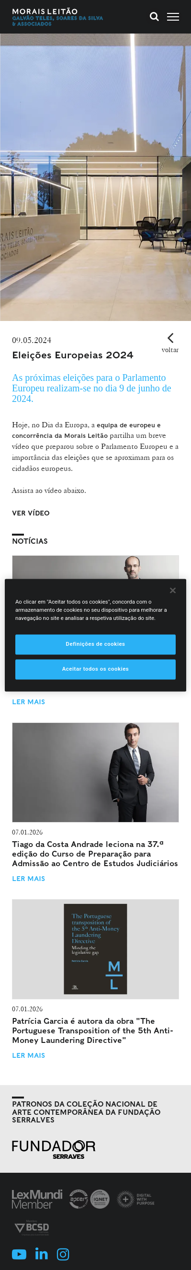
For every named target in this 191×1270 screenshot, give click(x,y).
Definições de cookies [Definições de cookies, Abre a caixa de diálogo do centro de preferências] (95, 644)
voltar (170, 349)
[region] (95, 635)
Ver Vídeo (31, 513)
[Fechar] (172, 590)
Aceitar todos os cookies (95, 668)
